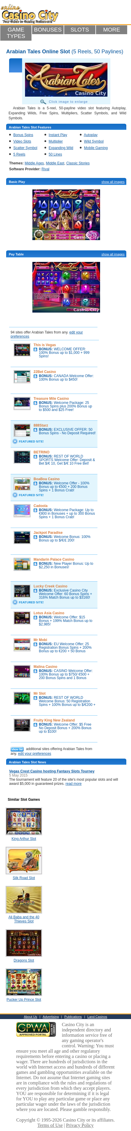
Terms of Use (50, 1125)
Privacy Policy (80, 1125)
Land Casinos (97, 1016)
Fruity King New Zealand (54, 720)
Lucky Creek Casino (50, 586)
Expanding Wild (61, 148)
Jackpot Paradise (48, 533)
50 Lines (55, 154)
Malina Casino (45, 667)
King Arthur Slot (23, 839)
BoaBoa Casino (47, 479)
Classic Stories (77, 163)
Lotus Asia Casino (49, 613)
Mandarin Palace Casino (54, 559)
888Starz (41, 425)
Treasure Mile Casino (51, 399)
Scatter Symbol (25, 148)
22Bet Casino (45, 372)
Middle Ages (34, 163)
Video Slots (22, 141)
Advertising (51, 1016)
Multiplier (56, 141)
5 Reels (19, 154)
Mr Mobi (40, 640)
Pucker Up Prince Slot (23, 1000)
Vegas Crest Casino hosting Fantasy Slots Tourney (51, 771)
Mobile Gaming (96, 148)
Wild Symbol (94, 141)
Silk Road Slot (24, 878)
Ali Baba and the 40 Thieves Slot (24, 919)
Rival (45, 169)
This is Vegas (45, 345)
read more (73, 784)
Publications (73, 1016)
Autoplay (91, 135)
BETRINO (41, 452)
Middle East (55, 163)
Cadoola (40, 506)
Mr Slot (40, 693)
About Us (30, 1016)
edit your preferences (34, 754)
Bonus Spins (23, 135)
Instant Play (58, 135)
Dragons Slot (24, 960)
